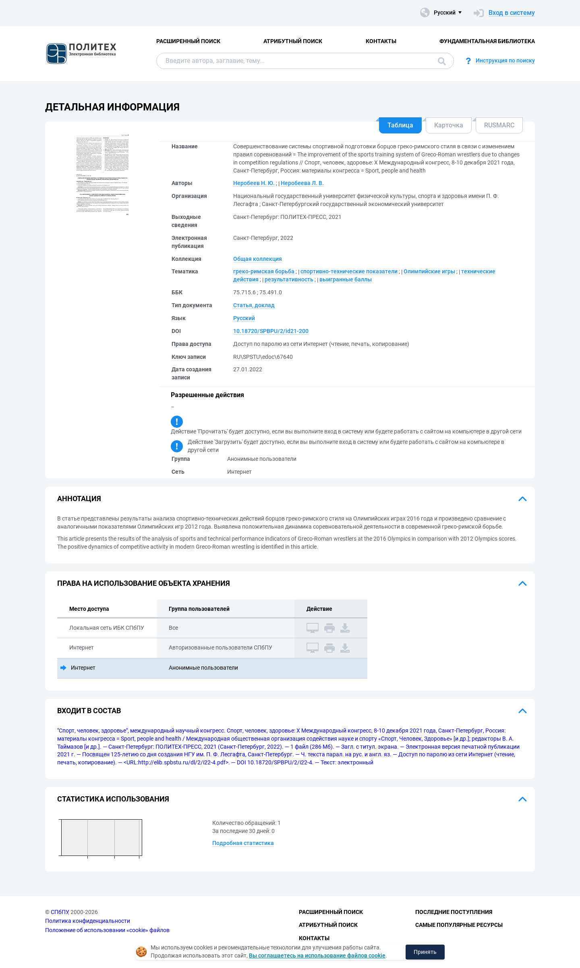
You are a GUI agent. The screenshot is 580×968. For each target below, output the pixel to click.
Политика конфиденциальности (87, 921)
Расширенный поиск (188, 41)
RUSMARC (499, 125)
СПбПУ (59, 912)
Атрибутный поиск (292, 41)
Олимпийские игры (429, 271)
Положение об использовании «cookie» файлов (107, 930)
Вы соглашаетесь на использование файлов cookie (317, 955)
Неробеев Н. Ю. (254, 183)
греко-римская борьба (263, 271)
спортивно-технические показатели (349, 271)
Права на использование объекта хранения (143, 583)
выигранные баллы (345, 279)
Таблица (400, 125)
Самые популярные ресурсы (459, 925)
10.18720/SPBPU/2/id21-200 (271, 331)
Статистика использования (113, 799)
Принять (425, 952)
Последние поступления (453, 912)
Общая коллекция (257, 259)
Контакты (381, 41)
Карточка (448, 125)
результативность (289, 279)
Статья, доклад (254, 305)
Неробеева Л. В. (302, 183)
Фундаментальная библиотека (487, 41)
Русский (244, 318)
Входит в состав (89, 710)
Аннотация (79, 498)
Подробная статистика (243, 843)
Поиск (442, 61)
